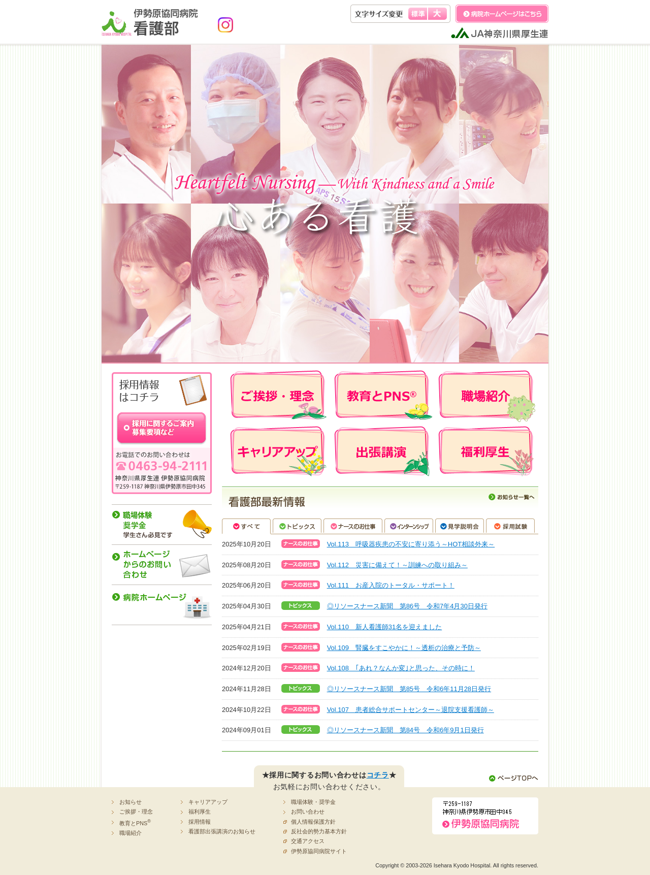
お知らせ (130, 802)
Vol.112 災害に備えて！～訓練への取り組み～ (397, 565)
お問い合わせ (307, 811)
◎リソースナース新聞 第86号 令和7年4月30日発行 (407, 606)
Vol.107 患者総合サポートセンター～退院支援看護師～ (410, 710)
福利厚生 (199, 811)
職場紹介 (130, 833)
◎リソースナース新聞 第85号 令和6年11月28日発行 (409, 689)
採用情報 (199, 822)
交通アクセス (307, 841)
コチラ (378, 775)
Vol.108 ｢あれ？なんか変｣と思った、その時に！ (401, 668)
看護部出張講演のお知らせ (221, 831)
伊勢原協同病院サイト (319, 851)
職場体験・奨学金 (313, 802)
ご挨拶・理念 (136, 811)
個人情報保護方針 (313, 822)
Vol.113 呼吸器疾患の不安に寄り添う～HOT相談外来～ (411, 544)
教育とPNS (135, 822)
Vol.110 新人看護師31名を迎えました (384, 627)
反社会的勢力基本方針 (319, 831)
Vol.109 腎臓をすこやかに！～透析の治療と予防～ (404, 648)
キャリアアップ (208, 802)
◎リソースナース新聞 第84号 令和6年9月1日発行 (405, 730)
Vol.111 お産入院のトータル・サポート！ (390, 585)
